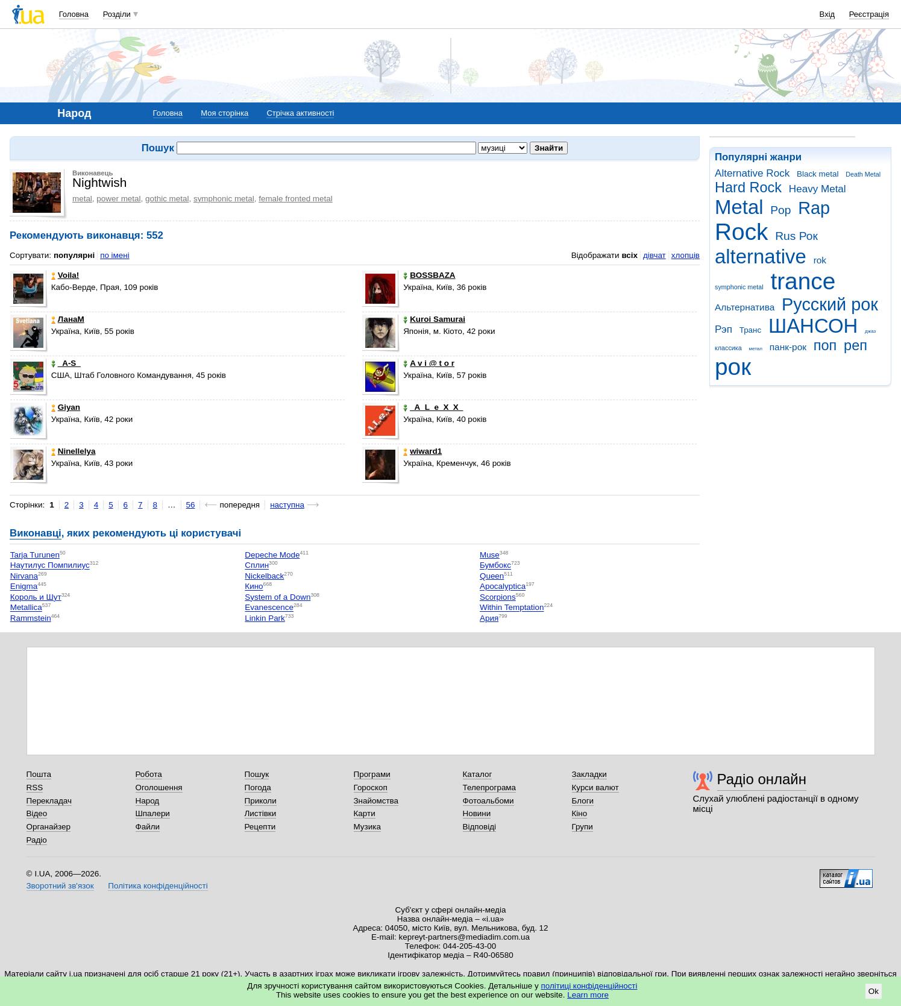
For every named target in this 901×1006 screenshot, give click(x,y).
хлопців (685, 255)
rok (820, 260)
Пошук (257, 774)
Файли (148, 826)
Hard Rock (748, 187)
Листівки (261, 813)
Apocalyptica (503, 586)
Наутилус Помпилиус (50, 565)
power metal (118, 198)
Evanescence (269, 607)
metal (82, 198)
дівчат (654, 255)
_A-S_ (66, 363)
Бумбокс (495, 565)
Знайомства (376, 800)
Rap (814, 208)
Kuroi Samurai (434, 319)
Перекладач (49, 800)
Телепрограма (489, 787)
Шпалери (153, 813)
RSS (35, 787)
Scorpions (498, 597)
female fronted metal (296, 198)
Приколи (261, 800)
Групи (582, 826)
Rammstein (30, 618)
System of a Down (277, 597)
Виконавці (35, 533)
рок (733, 367)
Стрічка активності (300, 113)
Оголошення (159, 787)
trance (802, 281)
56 (190, 504)
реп (855, 345)
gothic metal (167, 198)
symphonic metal (739, 287)
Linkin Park (264, 618)
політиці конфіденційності (589, 985)
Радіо (37, 839)
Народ (148, 800)
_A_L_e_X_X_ (433, 407)
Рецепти (260, 826)
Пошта (39, 774)
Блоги (583, 800)
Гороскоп (371, 787)
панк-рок (788, 347)
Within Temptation (512, 607)
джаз (870, 331)
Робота (149, 774)
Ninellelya (73, 451)
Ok (873, 991)
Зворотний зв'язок (60, 885)
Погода (258, 787)
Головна (74, 14)
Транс (750, 330)
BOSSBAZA (429, 275)
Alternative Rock (752, 173)
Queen (492, 575)
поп (825, 345)
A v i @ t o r (428, 363)
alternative (760, 256)
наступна (287, 504)
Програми (372, 774)
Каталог (477, 774)
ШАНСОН (813, 326)
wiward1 (422, 451)
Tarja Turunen (35, 554)
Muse (490, 554)
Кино (254, 586)
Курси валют (595, 787)
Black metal (817, 173)
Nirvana (24, 575)
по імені (115, 255)
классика (728, 347)
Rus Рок (796, 236)
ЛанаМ (67, 319)
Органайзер (49, 826)
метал (755, 348)
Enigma (24, 586)
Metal (739, 207)
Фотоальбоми (488, 800)
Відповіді (480, 826)
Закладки (589, 774)
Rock (741, 232)
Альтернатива (744, 307)
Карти (364, 813)
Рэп (723, 329)
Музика (367, 826)
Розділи (117, 14)
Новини (477, 813)
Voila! (65, 275)
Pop (780, 210)
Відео (37, 813)
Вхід (827, 14)
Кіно (580, 813)
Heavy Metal (817, 189)
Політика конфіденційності (157, 885)
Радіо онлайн (762, 779)
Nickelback (264, 575)
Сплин (257, 565)
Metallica (26, 607)
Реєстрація (869, 14)
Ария (489, 618)
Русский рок (830, 304)
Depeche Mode (272, 554)
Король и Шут (35, 597)
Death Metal (863, 174)
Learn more (588, 994)
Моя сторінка (224, 113)
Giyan (65, 407)
